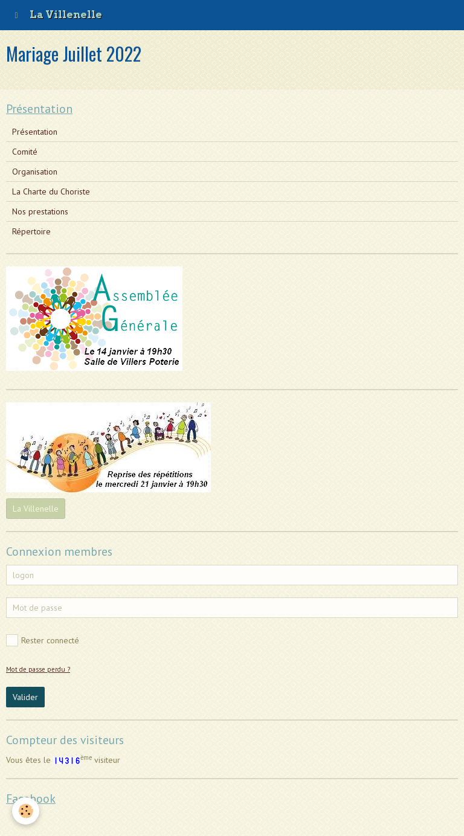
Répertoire (31, 231)
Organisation (34, 171)
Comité (24, 151)
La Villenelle (36, 508)
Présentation (34, 131)
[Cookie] (25, 811)
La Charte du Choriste (51, 191)
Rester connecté (42, 640)
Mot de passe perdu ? (38, 669)
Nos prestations (40, 211)
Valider (25, 697)
